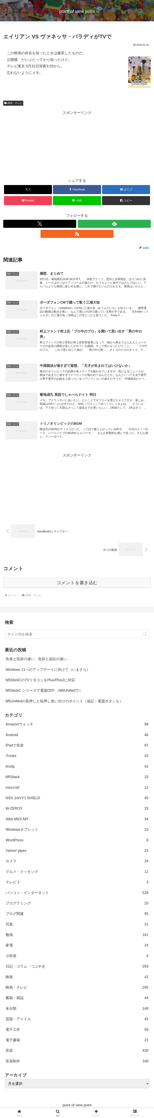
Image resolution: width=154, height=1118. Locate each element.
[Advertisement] (77, 144)
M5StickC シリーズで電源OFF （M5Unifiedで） (44, 692)
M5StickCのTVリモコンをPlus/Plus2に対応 (40, 681)
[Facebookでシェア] (77, 189)
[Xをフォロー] (39, 224)
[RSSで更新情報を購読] (77, 234)
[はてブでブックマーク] (126, 189)
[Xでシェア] (28, 189)
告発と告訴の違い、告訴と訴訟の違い (36, 660)
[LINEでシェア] (77, 200)
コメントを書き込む (77, 583)
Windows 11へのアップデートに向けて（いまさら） (48, 671)
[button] (126, 200)
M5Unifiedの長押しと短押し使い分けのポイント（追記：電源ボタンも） (64, 702)
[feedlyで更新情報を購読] (114, 224)
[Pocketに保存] (28, 200)
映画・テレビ (13, 103)
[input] (77, 635)
